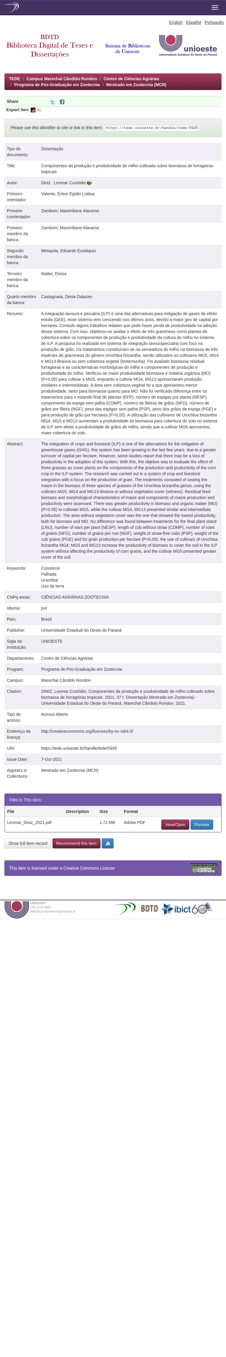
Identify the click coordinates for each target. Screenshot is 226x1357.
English (176, 22)
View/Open (175, 824)
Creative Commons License (88, 868)
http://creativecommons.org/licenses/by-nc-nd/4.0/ (87, 731)
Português (214, 22)
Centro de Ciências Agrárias (131, 78)
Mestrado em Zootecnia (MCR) (136, 84)
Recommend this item (76, 843)
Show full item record (27, 843)
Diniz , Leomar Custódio (63, 182)
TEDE (14, 78)
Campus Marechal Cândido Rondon (62, 78)
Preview (201, 824)
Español (193, 22)
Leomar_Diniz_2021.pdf (29, 822)
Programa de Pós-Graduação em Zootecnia (57, 84)
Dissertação (52, 148)
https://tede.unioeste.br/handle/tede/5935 (79, 748)
